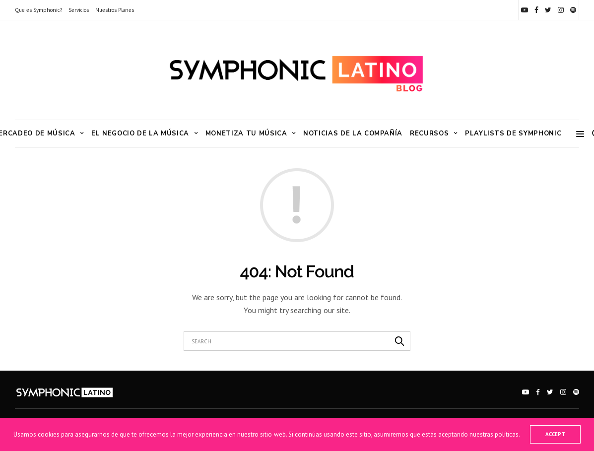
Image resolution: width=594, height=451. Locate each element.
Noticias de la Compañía (352, 133)
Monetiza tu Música (246, 133)
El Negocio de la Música (140, 133)
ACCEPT (555, 434)
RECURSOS (429, 133)
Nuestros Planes (114, 9)
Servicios (78, 9)
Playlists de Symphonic (513, 133)
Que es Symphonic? (38, 9)
